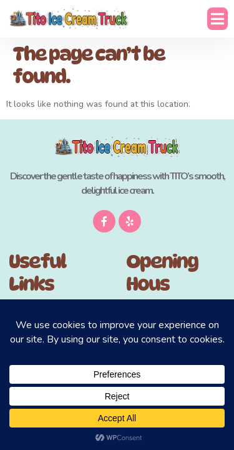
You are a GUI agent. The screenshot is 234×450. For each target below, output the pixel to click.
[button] (217, 19)
